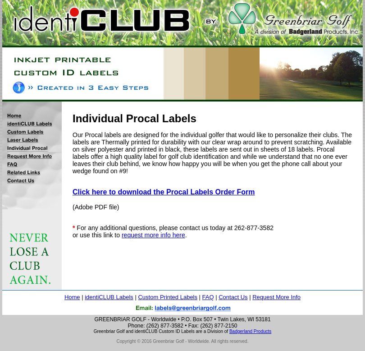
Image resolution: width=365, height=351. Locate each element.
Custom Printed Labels (167, 297)
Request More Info (276, 297)
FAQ (208, 297)
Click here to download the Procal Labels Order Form (164, 192)
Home (72, 297)
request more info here (153, 235)
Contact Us (233, 297)
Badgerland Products (250, 331)
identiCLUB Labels (109, 297)
